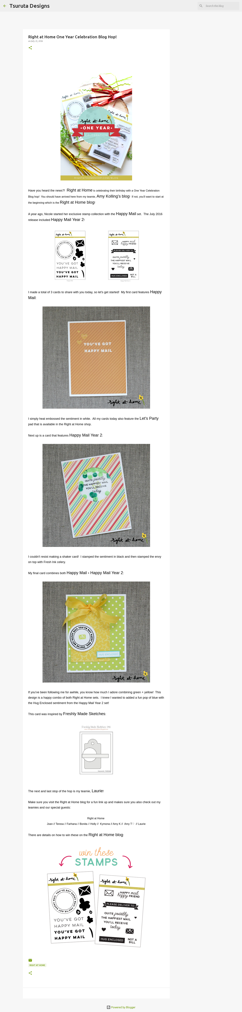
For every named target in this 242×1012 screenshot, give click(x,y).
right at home (37, 965)
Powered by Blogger (121, 1007)
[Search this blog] (221, 6)
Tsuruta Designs (29, 6)
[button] (30, 48)
